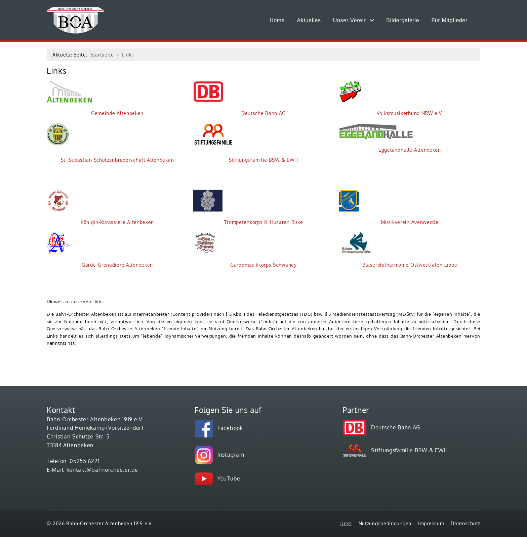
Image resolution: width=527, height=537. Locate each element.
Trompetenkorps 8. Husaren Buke (248, 207)
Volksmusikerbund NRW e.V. (391, 98)
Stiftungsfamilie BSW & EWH (245, 143)
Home (277, 20)
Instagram (230, 454)
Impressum (431, 523)
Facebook (230, 428)
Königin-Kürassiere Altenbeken (100, 207)
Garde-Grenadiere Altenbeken (100, 250)
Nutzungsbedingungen (385, 523)
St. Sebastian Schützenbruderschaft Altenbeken (110, 143)
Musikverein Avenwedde (389, 207)
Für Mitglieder (449, 20)
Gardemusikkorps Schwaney (245, 250)
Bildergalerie (402, 20)
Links (345, 523)
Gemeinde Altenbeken (95, 98)
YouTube (228, 478)
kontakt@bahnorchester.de (102, 469)
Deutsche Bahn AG (239, 98)
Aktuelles (309, 20)
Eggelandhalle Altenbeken (390, 138)
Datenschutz (465, 523)
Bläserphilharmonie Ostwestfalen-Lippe (398, 250)
